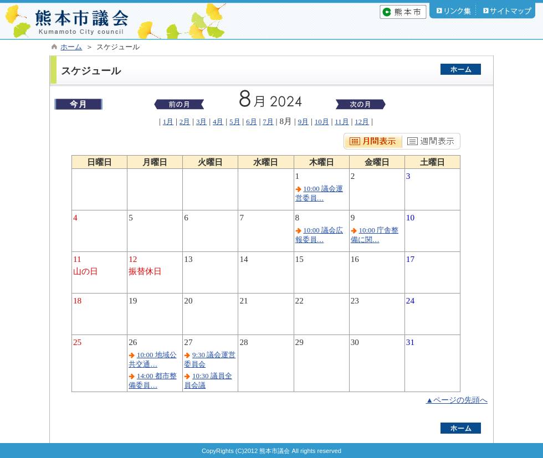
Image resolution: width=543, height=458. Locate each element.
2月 (185, 121)
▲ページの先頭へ (457, 400)
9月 (303, 121)
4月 (218, 121)
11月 (342, 121)
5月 (234, 121)
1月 (168, 121)
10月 (322, 121)
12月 (362, 121)
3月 (201, 121)
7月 (268, 121)
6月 (251, 121)
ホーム (71, 47)
